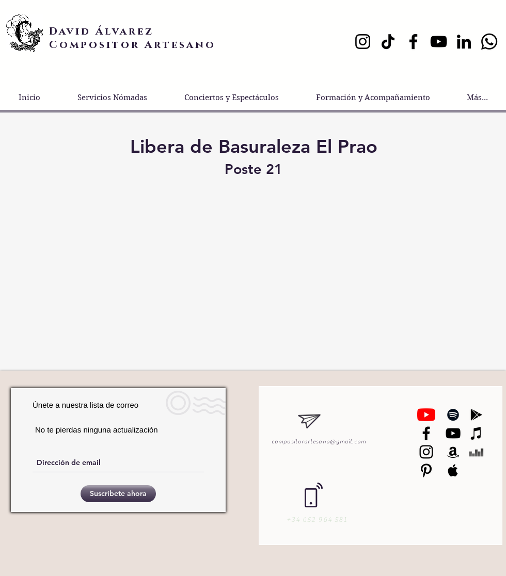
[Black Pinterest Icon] (426, 470)
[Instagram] (363, 41)
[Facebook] (413, 41)
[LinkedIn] (464, 41)
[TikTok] (388, 41)
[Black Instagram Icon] (426, 452)
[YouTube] (439, 41)
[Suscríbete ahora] (118, 493)
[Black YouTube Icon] (453, 433)
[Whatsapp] (489, 41)
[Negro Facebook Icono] (426, 433)
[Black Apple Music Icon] (453, 470)
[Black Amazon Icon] (453, 452)
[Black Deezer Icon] (476, 452)
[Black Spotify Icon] (453, 415)
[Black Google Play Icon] (476, 415)
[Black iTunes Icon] (476, 433)
